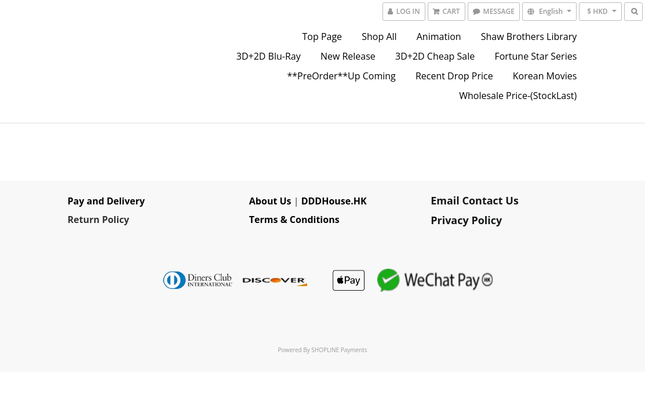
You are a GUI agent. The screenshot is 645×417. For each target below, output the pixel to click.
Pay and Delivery (106, 201)
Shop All (379, 36)
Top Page (322, 36)
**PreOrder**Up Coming (341, 76)
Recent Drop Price (454, 76)
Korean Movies (545, 76)
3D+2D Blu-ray (268, 56)
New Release (348, 56)
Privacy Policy (466, 220)
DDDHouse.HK (334, 201)
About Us (270, 201)
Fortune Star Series (535, 56)
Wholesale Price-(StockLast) (518, 95)
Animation (439, 36)
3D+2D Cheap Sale (435, 56)
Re (73, 219)
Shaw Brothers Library (529, 36)
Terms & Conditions (294, 219)
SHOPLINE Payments (339, 350)
